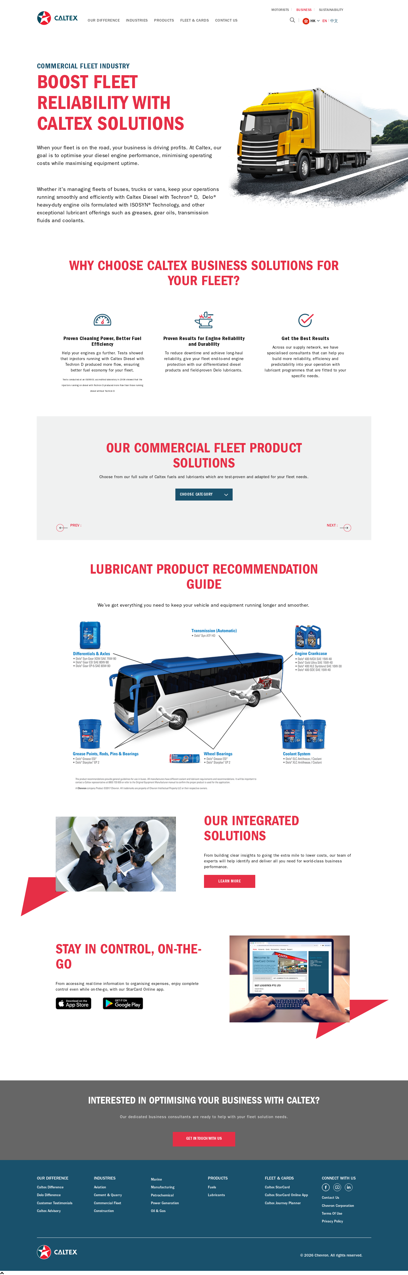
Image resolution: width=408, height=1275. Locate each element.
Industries (137, 20)
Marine (156, 1179)
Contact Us (226, 20)
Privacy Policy (332, 1221)
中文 (334, 21)
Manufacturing (162, 1187)
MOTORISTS (280, 9)
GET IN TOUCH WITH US (204, 1139)
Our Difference (104, 20)
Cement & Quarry (108, 1195)
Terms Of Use (332, 1214)
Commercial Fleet (107, 1203)
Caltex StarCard (277, 1187)
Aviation (100, 1187)
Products (164, 20)
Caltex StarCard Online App (286, 1195)
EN (324, 21)
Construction (104, 1211)
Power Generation (165, 1203)
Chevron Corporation (338, 1206)
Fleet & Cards (194, 20)
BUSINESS (304, 9)
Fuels (212, 1187)
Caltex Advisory (49, 1211)
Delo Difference (49, 1195)
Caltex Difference (50, 1187)
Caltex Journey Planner (283, 1203)
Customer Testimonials (54, 1203)
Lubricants (216, 1195)
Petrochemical (162, 1195)
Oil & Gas (158, 1211)
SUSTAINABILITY (331, 9)
